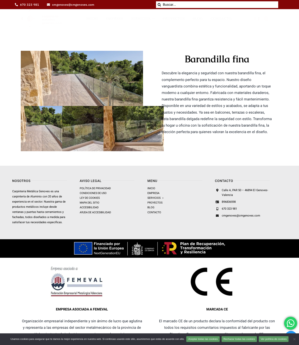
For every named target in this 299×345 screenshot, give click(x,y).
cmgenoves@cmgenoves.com (241, 215)
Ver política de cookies (274, 339)
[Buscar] (159, 4)
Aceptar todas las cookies (203, 339)
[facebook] (259, 18)
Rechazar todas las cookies (239, 339)
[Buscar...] (217, 4)
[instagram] (266, 18)
